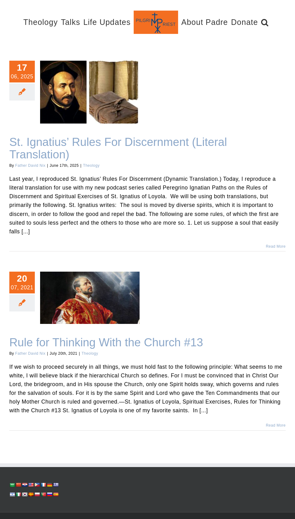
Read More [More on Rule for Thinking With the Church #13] (276, 425)
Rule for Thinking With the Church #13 (106, 342)
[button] (265, 22)
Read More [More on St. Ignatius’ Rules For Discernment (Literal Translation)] (276, 246)
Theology (91, 165)
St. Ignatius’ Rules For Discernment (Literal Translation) (118, 148)
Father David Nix (30, 165)
